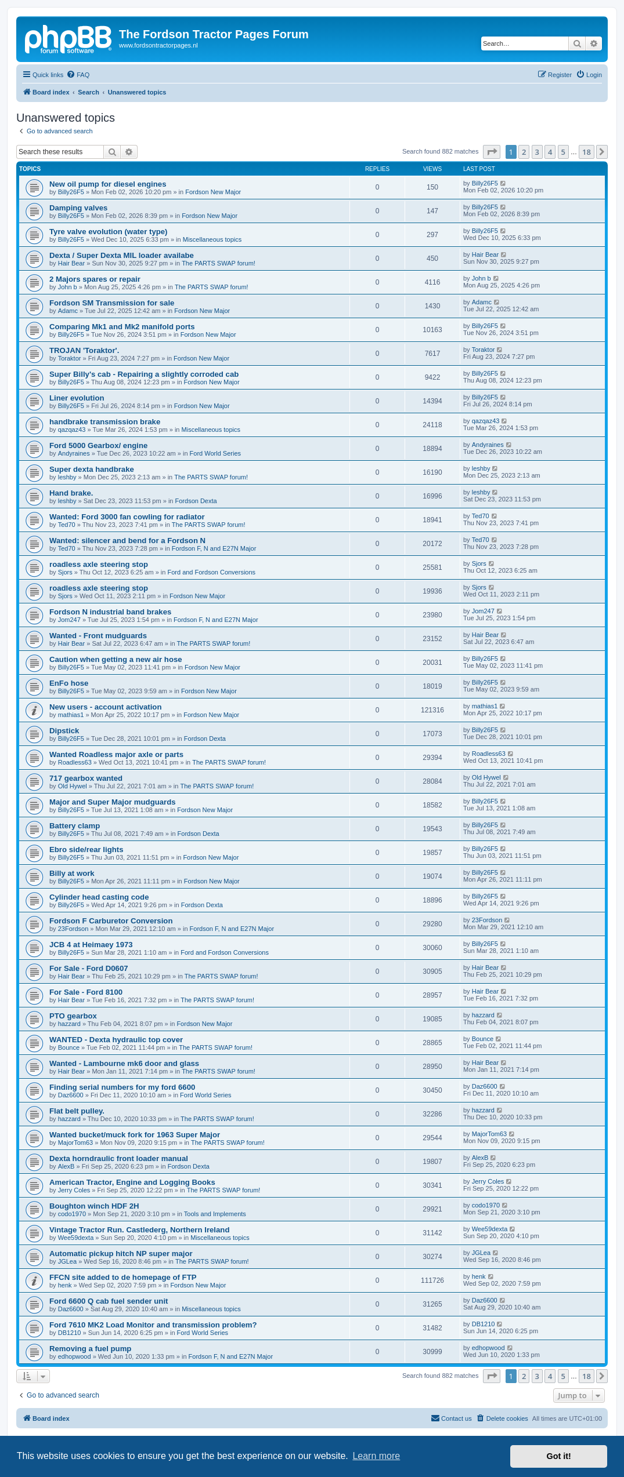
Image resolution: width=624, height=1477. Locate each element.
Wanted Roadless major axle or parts (116, 754)
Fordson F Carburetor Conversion (110, 920)
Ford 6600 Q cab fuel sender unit (108, 1301)
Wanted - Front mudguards (98, 635)
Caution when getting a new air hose (115, 659)
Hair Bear (71, 263)
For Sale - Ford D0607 (88, 968)
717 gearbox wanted (85, 778)
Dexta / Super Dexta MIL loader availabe (121, 255)
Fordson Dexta (196, 500)
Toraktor (69, 358)
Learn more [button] (376, 1456)
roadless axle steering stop (98, 564)
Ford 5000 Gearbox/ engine (98, 445)
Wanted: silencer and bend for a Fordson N (127, 540)
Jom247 (69, 619)
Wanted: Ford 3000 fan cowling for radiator (127, 516)
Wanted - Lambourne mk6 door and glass (124, 1063)
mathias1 (71, 714)
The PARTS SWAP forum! (218, 263)
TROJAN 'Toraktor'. (84, 350)
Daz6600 (71, 1095)
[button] (491, 152)
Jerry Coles (74, 1190)
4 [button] (550, 152)
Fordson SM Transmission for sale (111, 303)
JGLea (67, 1261)
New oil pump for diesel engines (108, 184)
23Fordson (73, 928)
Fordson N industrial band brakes (110, 611)
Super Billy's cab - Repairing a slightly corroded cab (144, 374)
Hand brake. (71, 493)
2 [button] (524, 152)
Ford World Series (215, 453)
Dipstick (64, 730)
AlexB (66, 1166)
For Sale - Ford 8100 (85, 992)
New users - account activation (105, 707)
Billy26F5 (71, 191)
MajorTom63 (75, 1142)
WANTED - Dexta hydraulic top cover (116, 1039)
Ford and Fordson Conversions (211, 572)
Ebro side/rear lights (86, 849)
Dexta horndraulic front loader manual (118, 1158)
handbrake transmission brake (104, 421)
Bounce (69, 1047)
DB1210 (69, 1332)
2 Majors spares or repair (94, 279)
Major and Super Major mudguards (112, 802)
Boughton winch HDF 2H (94, 1206)
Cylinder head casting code (99, 897)
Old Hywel (72, 786)
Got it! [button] (559, 1456)
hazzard (69, 1023)
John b (67, 286)
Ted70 (66, 524)
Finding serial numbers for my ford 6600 (122, 1087)
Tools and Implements (215, 1213)
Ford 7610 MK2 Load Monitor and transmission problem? (153, 1324)
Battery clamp (74, 825)
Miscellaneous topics (212, 239)
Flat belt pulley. (76, 1111)
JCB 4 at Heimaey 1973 (91, 944)
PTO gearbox (73, 1016)
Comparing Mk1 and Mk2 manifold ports (122, 326)
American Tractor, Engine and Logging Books (132, 1182)
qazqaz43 (72, 429)
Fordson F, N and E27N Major (214, 548)
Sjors (65, 572)
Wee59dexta (76, 1237)
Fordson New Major (213, 191)
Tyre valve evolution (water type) (108, 231)
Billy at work (72, 873)
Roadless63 (75, 762)
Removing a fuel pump (90, 1348)
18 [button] (586, 152)
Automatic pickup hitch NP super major (121, 1253)
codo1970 (72, 1213)
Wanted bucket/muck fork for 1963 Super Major (134, 1134)
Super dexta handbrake (91, 469)
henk (65, 1285)
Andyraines (74, 453)
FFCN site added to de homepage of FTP (123, 1277)
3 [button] (537, 152)
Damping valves (78, 207)
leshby (67, 477)
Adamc (68, 310)
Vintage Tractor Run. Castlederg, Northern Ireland (139, 1229)
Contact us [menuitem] (451, 1418)
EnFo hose (68, 683)
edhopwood (74, 1356)
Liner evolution (76, 398)
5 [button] (563, 152)
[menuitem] (77, 75)
